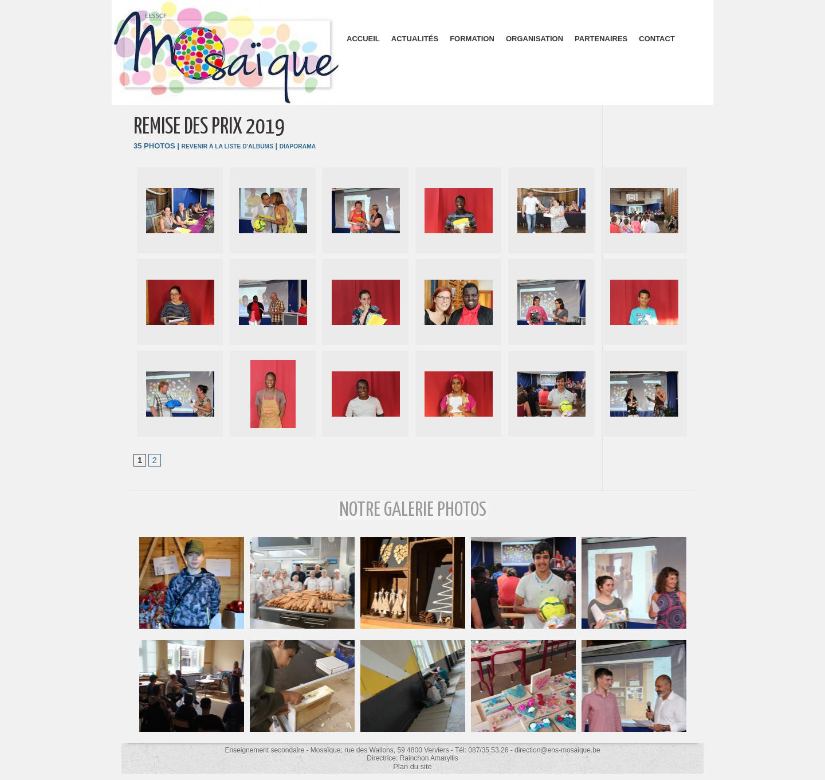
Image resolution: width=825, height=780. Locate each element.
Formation (472, 38)
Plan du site (413, 767)
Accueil (363, 38)
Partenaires (601, 38)
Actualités (414, 38)
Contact (657, 38)
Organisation (534, 38)
